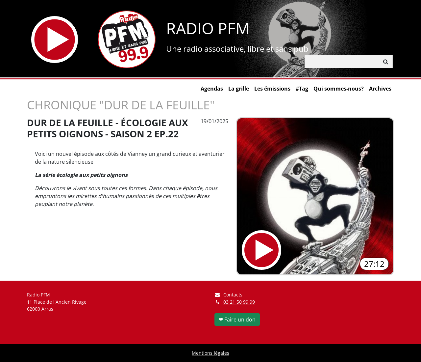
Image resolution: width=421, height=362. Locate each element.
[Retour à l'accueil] (127, 39)
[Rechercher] (342, 61)
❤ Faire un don (237, 319)
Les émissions (272, 88)
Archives (380, 88)
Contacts (228, 295)
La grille (238, 88)
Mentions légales (210, 353)
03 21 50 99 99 (239, 302)
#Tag (302, 88)
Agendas (212, 88)
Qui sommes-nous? (338, 88)
